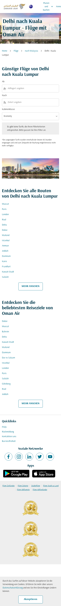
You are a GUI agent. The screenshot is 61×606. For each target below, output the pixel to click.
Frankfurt (6, 266)
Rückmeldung (8, 432)
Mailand (5, 235)
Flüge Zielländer (8, 486)
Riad (4, 219)
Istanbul (5, 240)
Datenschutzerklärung (13, 588)
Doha (4, 225)
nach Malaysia (31, 51)
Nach (4, 95)
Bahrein (5, 331)
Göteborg (6, 384)
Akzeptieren (30, 599)
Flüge (16, 51)
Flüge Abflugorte (23, 490)
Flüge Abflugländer (40, 490)
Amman (5, 246)
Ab (3, 81)
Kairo (4, 261)
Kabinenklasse (8, 109)
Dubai (4, 230)
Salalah (5, 277)
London (5, 214)
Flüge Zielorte (23, 486)
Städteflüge (35, 486)
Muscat (5, 204)
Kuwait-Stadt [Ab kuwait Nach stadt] (8, 272)
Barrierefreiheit (9, 441)
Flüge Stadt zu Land (51, 486)
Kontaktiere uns (9, 436)
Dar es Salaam (8, 358)
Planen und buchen (49, 6)
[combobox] (33, 88)
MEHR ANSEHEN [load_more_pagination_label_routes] (30, 286)
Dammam (6, 256)
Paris (4, 209)
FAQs (4, 427)
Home (4, 51)
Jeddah (5, 251)
